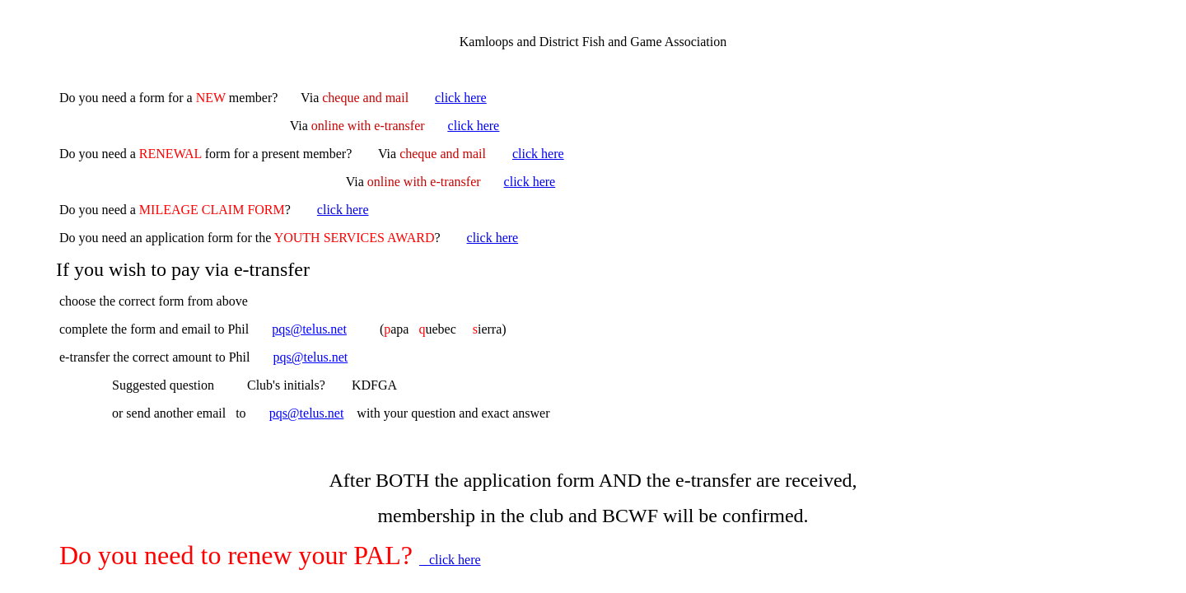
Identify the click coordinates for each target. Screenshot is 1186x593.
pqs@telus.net (309, 329)
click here (461, 98)
